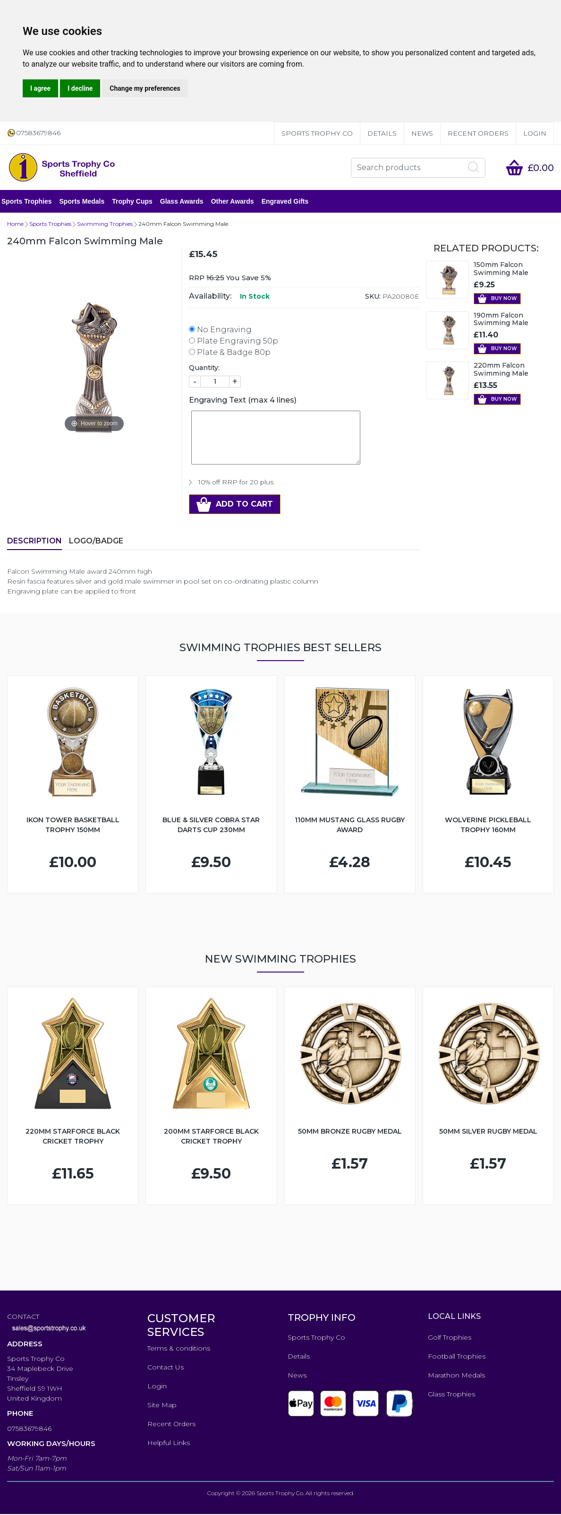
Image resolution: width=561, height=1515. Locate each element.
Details (382, 133)
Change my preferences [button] (145, 88)
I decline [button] (80, 88)
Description (34, 541)
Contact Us (165, 1368)
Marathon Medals (456, 1376)
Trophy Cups (138, 202)
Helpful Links (168, 1443)
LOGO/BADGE (96, 541)
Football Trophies (456, 1357)
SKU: (373, 297)
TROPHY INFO (322, 1318)
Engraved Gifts (290, 202)
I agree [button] (40, 88)
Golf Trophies (449, 1338)
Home (15, 224)
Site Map (162, 1406)
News (422, 133)
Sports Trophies (32, 202)
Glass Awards (187, 202)
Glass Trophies (451, 1395)
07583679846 (29, 1429)
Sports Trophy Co (317, 133)
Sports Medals (87, 202)
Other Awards (238, 202)
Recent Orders (478, 133)
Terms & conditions (178, 1349)
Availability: (210, 297)
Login (534, 133)
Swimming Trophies (105, 224)
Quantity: (204, 368)
